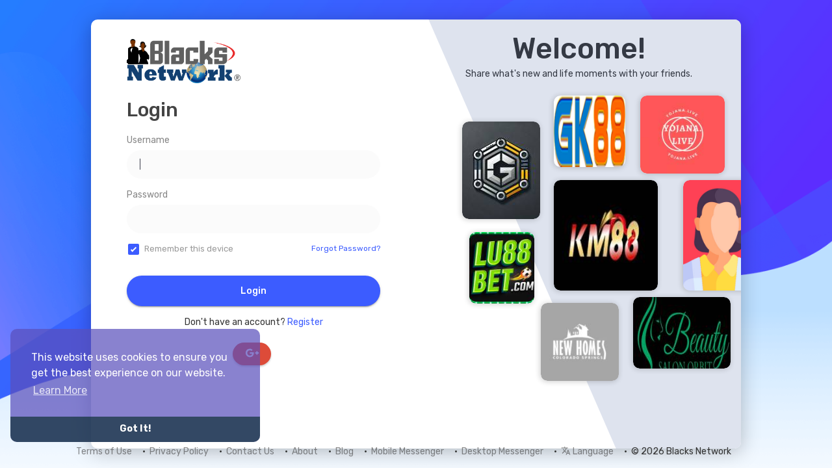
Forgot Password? (345, 248)
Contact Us (250, 451)
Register (305, 322)
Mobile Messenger (407, 451)
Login (253, 290)
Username (148, 140)
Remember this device (188, 249)
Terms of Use (104, 451)
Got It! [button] (135, 428)
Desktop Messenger (502, 451)
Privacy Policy (179, 451)
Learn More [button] (60, 390)
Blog (344, 451)
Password (147, 194)
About (305, 451)
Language (587, 451)
